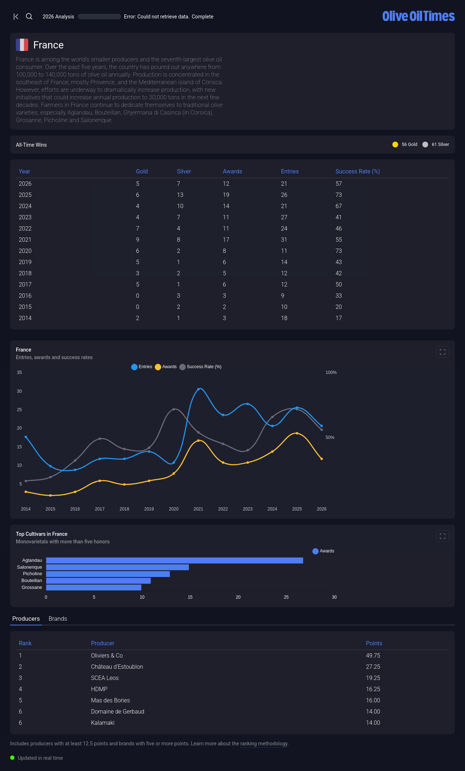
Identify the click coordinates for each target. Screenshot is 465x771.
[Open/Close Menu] (127, 16)
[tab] (137, 619)
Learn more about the (350, 743)
